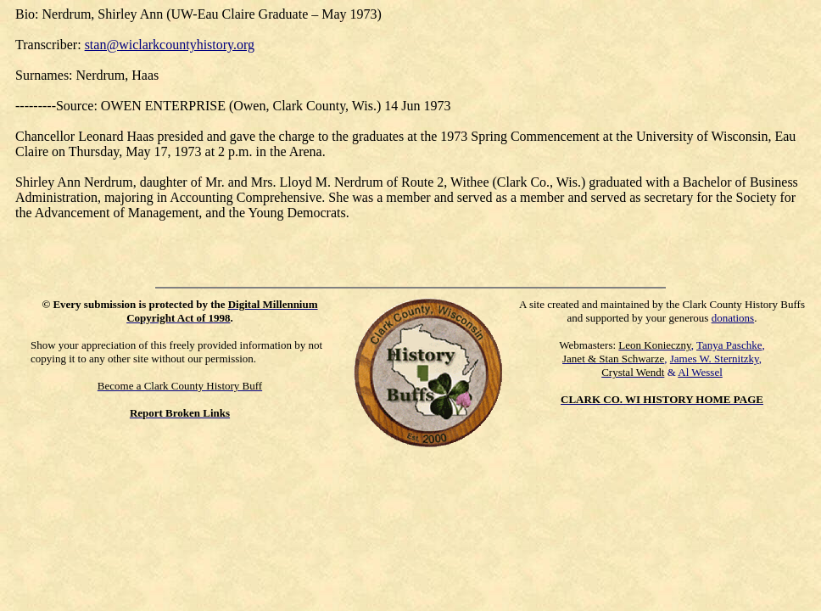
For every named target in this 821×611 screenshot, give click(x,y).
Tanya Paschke (729, 345)
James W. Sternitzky (714, 358)
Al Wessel (700, 372)
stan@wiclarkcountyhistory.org (169, 44)
